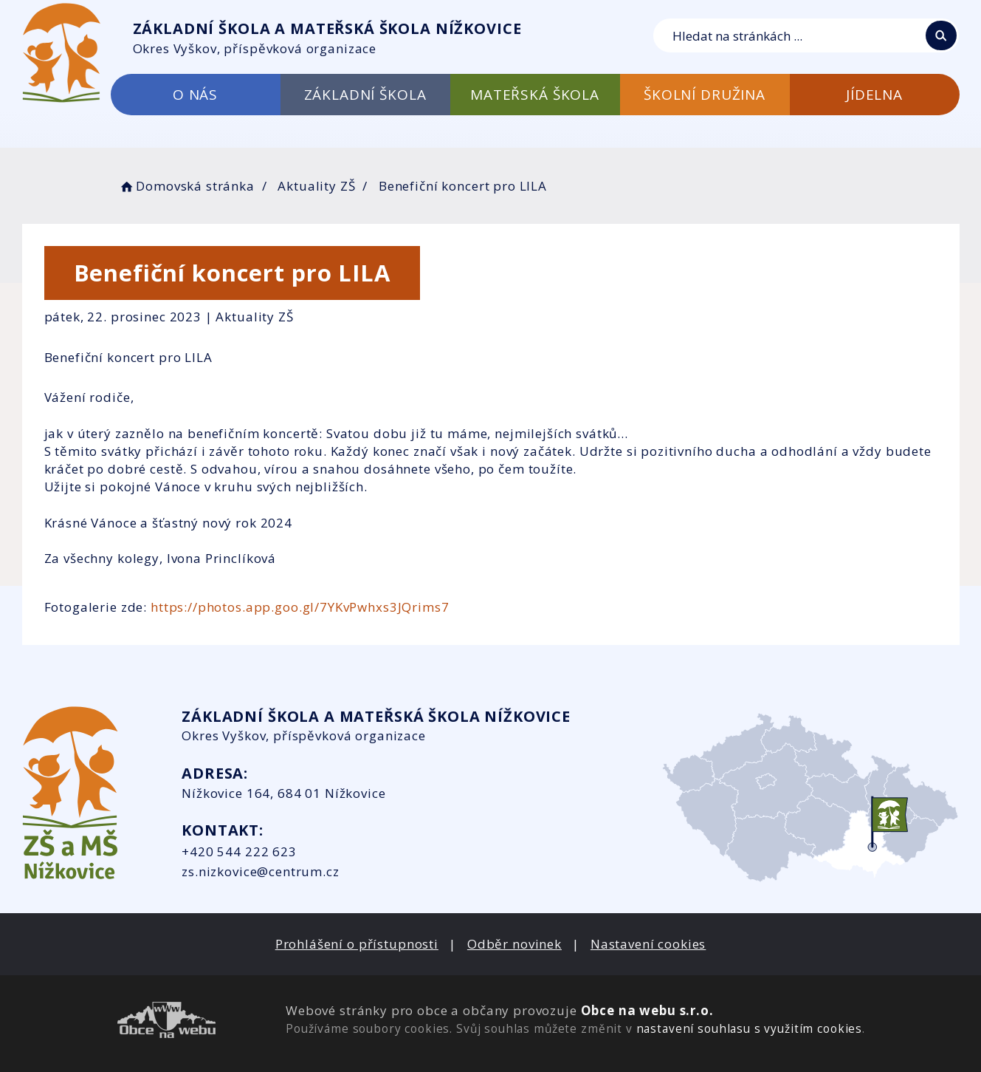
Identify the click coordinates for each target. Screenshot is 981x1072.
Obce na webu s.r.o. (647, 1010)
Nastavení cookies (648, 943)
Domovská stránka (187, 185)
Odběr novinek (514, 943)
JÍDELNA (874, 94)
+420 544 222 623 (239, 851)
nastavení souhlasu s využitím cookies (749, 1028)
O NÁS (195, 94)
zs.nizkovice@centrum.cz (261, 871)
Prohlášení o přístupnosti (356, 943)
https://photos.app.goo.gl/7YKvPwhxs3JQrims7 (300, 606)
